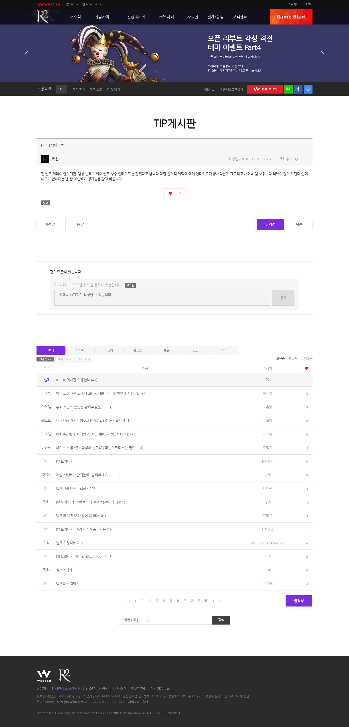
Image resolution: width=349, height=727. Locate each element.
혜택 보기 (79, 89)
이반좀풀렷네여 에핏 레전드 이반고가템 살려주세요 (96, 434)
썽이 (268, 502)
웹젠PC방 (138, 688)
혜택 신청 (96, 89)
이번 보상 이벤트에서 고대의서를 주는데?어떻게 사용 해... (101, 393)
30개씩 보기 (64, 359)
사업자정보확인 (138, 702)
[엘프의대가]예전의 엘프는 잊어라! (84, 556)
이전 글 (50, 224)
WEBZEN (44, 675)
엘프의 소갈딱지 (68, 584)
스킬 (195, 350)
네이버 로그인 (288, 89)
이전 (26, 54)
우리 (268, 556)
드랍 (166, 350)
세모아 (267, 420)
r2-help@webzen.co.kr (72, 702)
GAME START (291, 17)
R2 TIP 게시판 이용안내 (76, 380)
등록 (283, 298)
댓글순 (293, 358)
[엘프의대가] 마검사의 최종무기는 (83, 529)
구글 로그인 (308, 89)
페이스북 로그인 (298, 89)
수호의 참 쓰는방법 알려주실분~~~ (84, 407)
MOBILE (91, 4)
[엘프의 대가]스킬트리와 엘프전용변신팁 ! (90, 502)
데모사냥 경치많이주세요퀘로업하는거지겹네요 (93, 421)
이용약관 (43, 688)
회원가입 (293, 4)
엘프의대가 (64, 570)
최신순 (280, 358)
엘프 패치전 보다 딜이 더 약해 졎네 (81, 516)
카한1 (56, 159)
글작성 (270, 224)
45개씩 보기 (83, 359)
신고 (45, 202)
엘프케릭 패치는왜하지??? (75, 488)
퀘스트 (138, 350)
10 (206, 600)
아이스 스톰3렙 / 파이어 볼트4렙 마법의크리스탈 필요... (99, 448)
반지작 (267, 393)
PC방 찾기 (113, 89)
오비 (268, 570)
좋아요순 (306, 358)
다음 (322, 54)
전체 (51, 350)
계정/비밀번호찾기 (231, 89)
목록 (299, 224)
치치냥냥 (268, 529)
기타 (224, 350)
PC (72, 4)
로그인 (308, 4)
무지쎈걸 (268, 583)
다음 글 (78, 224)
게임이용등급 (160, 688)
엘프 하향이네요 (70, 543)
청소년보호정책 (96, 688)
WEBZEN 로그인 (265, 89)
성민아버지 (267, 461)
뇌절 (268, 475)
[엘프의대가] (65, 461)
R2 (43, 17)
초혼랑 (267, 407)
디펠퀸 (267, 447)
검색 (221, 620)
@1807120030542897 (268, 543)
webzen (49, 4)
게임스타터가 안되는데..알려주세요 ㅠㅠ (88, 475)
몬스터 (109, 350)
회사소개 (119, 688)
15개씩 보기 (45, 359)
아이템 (80, 350)
